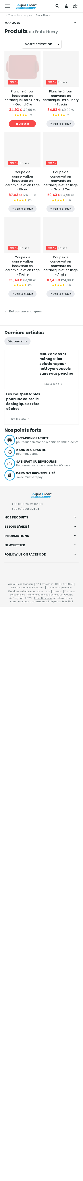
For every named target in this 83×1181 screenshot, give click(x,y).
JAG (11, 136)
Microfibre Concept (20, 168)
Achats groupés (16, 928)
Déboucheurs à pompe (21, 847)
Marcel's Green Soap (21, 126)
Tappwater (15, 268)
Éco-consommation (18, 963)
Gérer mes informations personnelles (30, 1019)
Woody (13, 236)
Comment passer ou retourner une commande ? (37, 997)
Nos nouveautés (15, 1062)
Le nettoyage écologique (22, 915)
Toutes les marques (20, 15)
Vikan (12, 30)
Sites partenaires (16, 1051)
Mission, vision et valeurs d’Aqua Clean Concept (37, 1046)
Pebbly (13, 36)
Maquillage (12, 821)
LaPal (12, 88)
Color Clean (16, 146)
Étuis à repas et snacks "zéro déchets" (32, 889)
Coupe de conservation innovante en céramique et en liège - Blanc (22, 433)
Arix (11, 73)
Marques (12, 23)
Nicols (13, 199)
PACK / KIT (15, 157)
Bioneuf (13, 46)
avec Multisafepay (47, 727)
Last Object (15, 189)
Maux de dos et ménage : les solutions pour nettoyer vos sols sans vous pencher (56, 616)
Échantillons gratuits (20, 934)
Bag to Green (17, 220)
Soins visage (14, 809)
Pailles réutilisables (18, 884)
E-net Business (43, 1172)
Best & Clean (16, 162)
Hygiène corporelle (18, 804)
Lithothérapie (14, 832)
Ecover (13, 52)
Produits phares (16, 981)
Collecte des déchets (20, 858)
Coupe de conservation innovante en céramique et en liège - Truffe (22, 518)
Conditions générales (59, 1161)
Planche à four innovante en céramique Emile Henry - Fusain (61, 350)
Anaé (12, 120)
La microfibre (14, 921)
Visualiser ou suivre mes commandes (30, 1003)
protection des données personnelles (38, 1101)
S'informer (12, 908)
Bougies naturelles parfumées (26, 827)
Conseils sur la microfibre (23, 946)
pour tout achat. (47, 704)
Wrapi (12, 215)
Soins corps (13, 815)
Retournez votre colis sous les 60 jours (47, 716)
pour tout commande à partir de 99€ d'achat (47, 692)
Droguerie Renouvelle (22, 226)
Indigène (14, 231)
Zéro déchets (14, 871)
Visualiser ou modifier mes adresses (29, 1013)
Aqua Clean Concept (24, 1123)
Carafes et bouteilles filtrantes (26, 901)
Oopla (12, 178)
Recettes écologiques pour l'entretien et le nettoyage (34, 972)
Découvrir (15, 594)
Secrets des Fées (19, 210)
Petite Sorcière (17, 247)
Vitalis (12, 115)
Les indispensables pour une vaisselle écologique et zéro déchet (23, 654)
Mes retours (12, 1008)
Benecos (14, 57)
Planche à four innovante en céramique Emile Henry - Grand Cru (22, 350)
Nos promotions (15, 1056)
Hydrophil (14, 62)
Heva (12, 131)
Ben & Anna (16, 252)
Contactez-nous (15, 1067)
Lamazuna (15, 184)
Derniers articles (24, 585)
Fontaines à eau (16, 895)
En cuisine (12, 864)
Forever (13, 67)
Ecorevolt (14, 273)
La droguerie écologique (23, 152)
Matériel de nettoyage (20, 784)
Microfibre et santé (18, 958)
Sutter (12, 205)
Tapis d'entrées (16, 852)
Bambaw (14, 173)
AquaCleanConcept (21, 104)
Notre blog (12, 940)
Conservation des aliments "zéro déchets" (34, 878)
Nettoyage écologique (21, 777)
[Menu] (7, 6)
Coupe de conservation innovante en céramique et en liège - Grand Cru (60, 433)
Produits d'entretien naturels (25, 790)
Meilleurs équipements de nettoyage (30, 952)
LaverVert (14, 78)
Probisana (15, 110)
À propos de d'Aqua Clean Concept (29, 1035)
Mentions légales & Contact (27, 1161)
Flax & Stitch (16, 94)
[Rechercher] (57, 6)
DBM (12, 41)
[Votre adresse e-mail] (41, 1086)
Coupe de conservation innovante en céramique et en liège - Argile (60, 518)
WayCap (14, 242)
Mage (12, 83)
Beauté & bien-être (18, 797)
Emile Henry (16, 263)
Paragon (14, 141)
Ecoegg (13, 194)
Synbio (13, 257)
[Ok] (73, 1086)
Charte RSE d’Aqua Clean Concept (28, 1040)
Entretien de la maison (21, 840)
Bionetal (14, 99)
